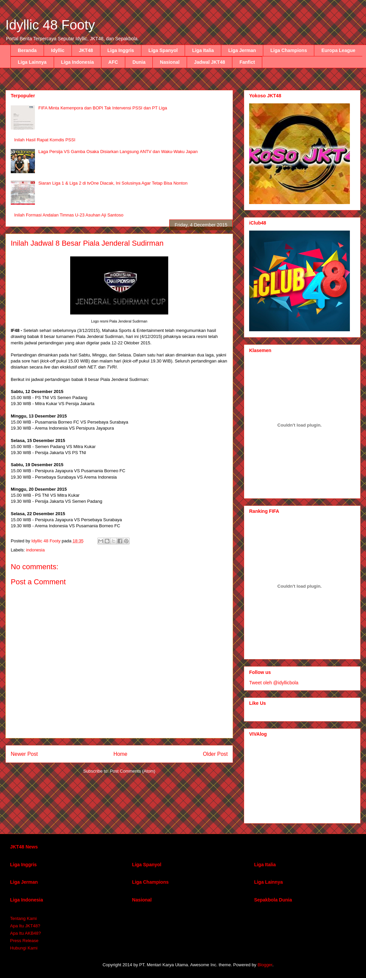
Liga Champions (288, 50)
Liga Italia (203, 50)
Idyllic (57, 50)
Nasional (169, 62)
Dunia (138, 62)
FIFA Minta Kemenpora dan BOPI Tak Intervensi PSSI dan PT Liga (102, 107)
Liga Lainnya (32, 62)
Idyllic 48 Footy (50, 24)
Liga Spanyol (163, 50)
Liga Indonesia (77, 62)
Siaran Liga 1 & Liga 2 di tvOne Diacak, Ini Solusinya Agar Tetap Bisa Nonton (112, 183)
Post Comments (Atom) (132, 771)
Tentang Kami (23, 918)
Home (120, 754)
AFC (113, 62)
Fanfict (247, 62)
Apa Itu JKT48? (25, 925)
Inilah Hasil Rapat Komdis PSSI (44, 139)
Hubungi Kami (24, 947)
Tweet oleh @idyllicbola (274, 682)
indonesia (35, 549)
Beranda (27, 50)
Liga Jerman (242, 50)
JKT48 (86, 50)
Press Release (24, 940)
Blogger (265, 964)
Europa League (338, 50)
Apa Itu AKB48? (25, 933)
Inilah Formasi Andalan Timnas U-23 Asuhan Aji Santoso (68, 214)
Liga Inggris (120, 50)
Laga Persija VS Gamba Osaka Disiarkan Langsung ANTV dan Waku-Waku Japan (118, 151)
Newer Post (24, 754)
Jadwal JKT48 (209, 62)
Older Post (215, 754)
